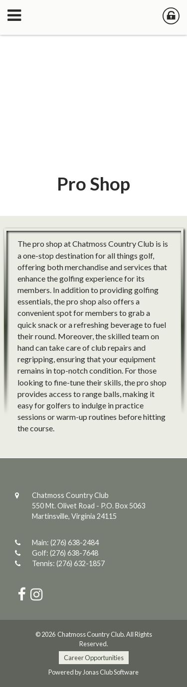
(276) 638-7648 (74, 553)
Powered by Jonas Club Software (93, 672)
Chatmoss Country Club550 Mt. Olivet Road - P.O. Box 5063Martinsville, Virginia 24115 (88, 505)
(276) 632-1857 (80, 563)
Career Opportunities (94, 658)
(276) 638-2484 (74, 542)
